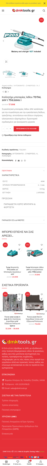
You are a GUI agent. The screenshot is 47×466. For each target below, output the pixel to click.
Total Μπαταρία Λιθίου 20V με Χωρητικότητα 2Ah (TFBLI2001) (35, 269)
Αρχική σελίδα (7, 86)
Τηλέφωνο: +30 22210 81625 (17, 384)
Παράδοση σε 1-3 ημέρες (13, 220)
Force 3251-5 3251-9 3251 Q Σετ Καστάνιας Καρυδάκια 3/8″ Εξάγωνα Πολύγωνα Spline (12, 321)
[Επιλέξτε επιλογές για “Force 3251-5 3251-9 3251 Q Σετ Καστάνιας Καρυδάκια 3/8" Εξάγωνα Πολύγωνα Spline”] (19, 299)
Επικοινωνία (7, 434)
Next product (8, 92)
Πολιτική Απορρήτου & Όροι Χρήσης (18, 421)
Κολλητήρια (6, 88)
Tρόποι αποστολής (10, 405)
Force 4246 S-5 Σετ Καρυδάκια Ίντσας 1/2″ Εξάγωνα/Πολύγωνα (34, 319)
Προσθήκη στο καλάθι (26, 128)
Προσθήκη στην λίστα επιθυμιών (17, 135)
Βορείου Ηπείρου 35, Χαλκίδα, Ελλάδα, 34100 (25, 380)
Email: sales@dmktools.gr (16, 388)
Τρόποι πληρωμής (10, 400)
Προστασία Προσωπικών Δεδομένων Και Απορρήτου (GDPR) (20, 428)
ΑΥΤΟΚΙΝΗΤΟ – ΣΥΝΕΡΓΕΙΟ (24, 86)
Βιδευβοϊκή (9, 348)
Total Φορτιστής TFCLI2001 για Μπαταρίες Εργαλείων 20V (12, 270)
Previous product (3, 92)
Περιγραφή (7, 170)
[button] (19, 249)
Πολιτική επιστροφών (11, 410)
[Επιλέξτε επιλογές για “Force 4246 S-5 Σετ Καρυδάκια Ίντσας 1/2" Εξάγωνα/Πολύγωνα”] (41, 299)
